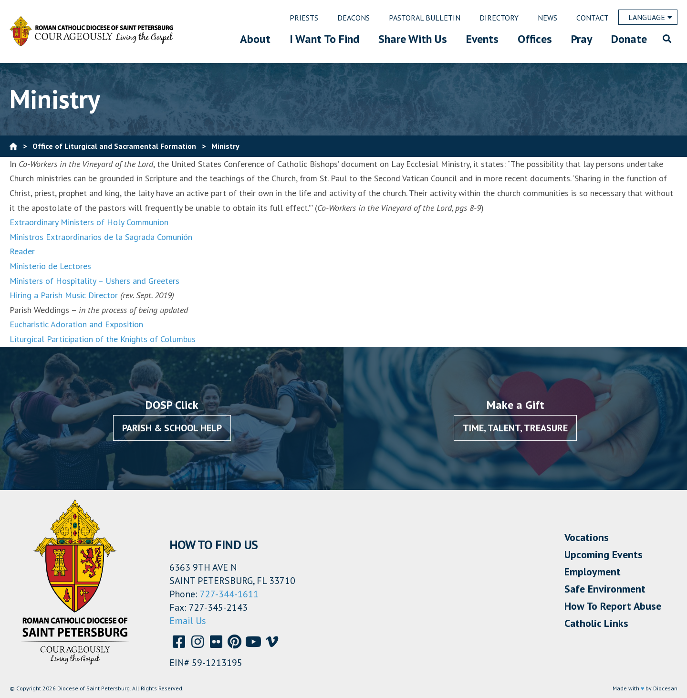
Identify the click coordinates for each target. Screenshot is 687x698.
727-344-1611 (229, 594)
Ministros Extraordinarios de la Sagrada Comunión (101, 236)
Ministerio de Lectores (50, 265)
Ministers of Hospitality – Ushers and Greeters (94, 280)
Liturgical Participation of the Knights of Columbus (103, 338)
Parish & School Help (172, 428)
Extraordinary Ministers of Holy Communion (89, 222)
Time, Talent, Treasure (515, 428)
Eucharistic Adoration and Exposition (76, 324)
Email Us (187, 621)
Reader (22, 251)
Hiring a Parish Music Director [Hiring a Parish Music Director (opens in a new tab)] (64, 295)
